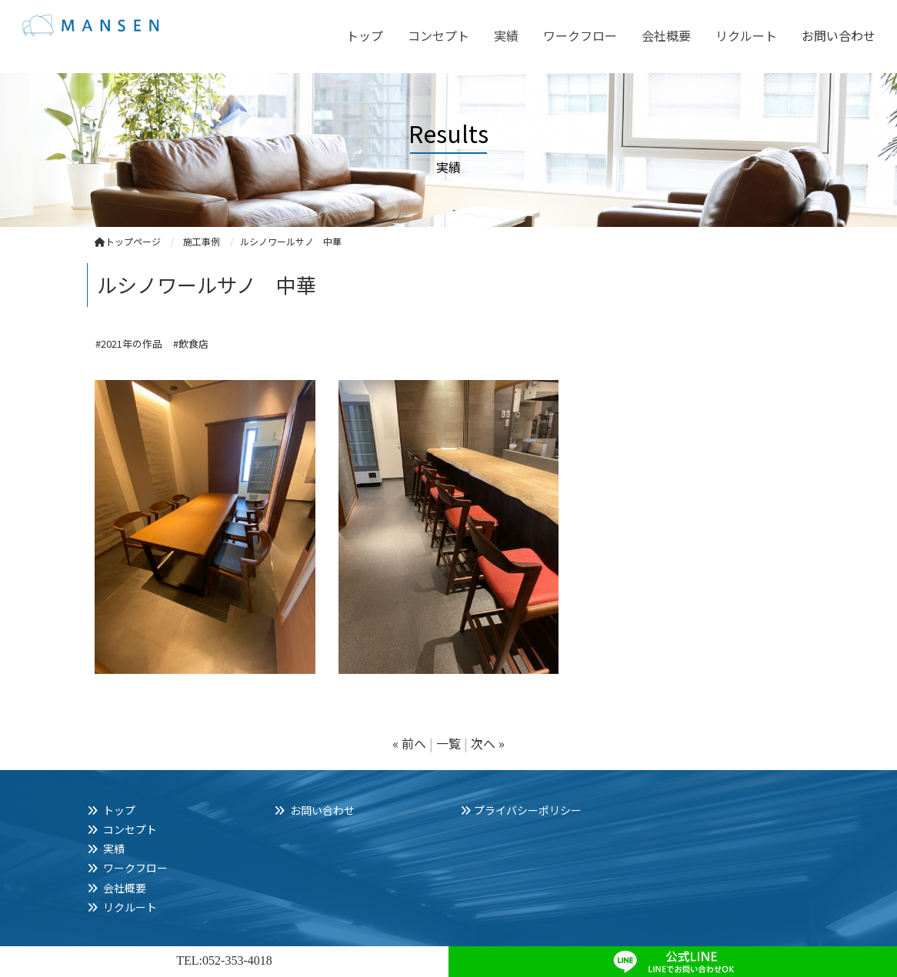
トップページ (128, 241)
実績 (506, 35)
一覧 (448, 743)
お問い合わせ (838, 35)
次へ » (488, 743)
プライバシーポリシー (528, 810)
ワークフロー (580, 35)
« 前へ (409, 743)
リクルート (746, 35)
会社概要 (666, 35)
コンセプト (438, 35)
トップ (364, 35)
